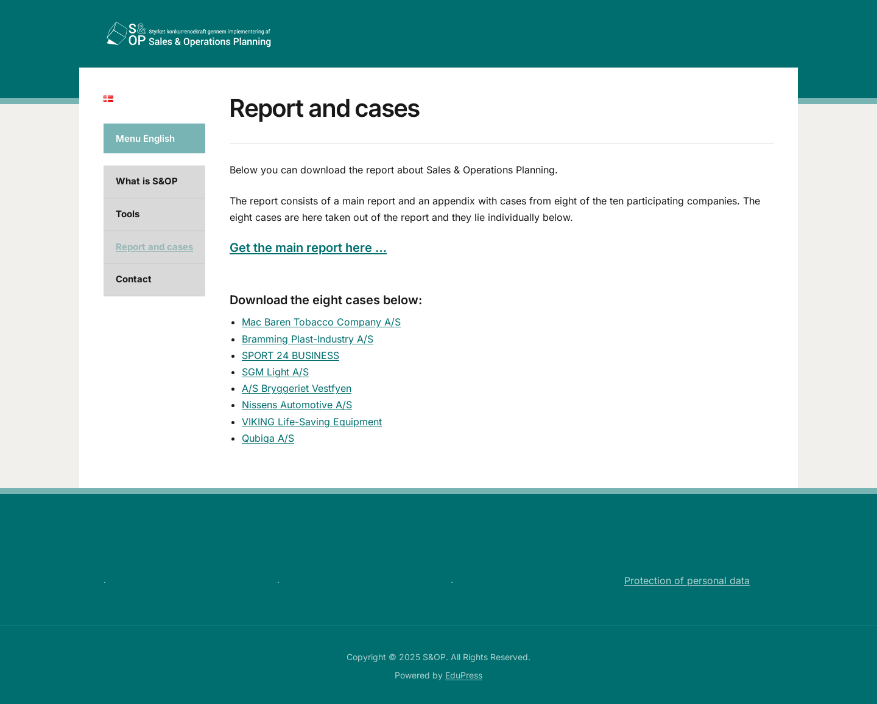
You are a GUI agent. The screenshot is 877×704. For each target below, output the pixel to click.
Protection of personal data (687, 580)
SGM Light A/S (275, 372)
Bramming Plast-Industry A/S (307, 339)
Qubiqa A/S (268, 438)
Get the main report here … (308, 247)
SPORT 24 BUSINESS (290, 355)
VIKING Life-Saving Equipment (312, 422)
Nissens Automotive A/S (297, 405)
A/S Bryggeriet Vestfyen (296, 388)
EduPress (463, 675)
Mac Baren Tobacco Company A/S (321, 322)
